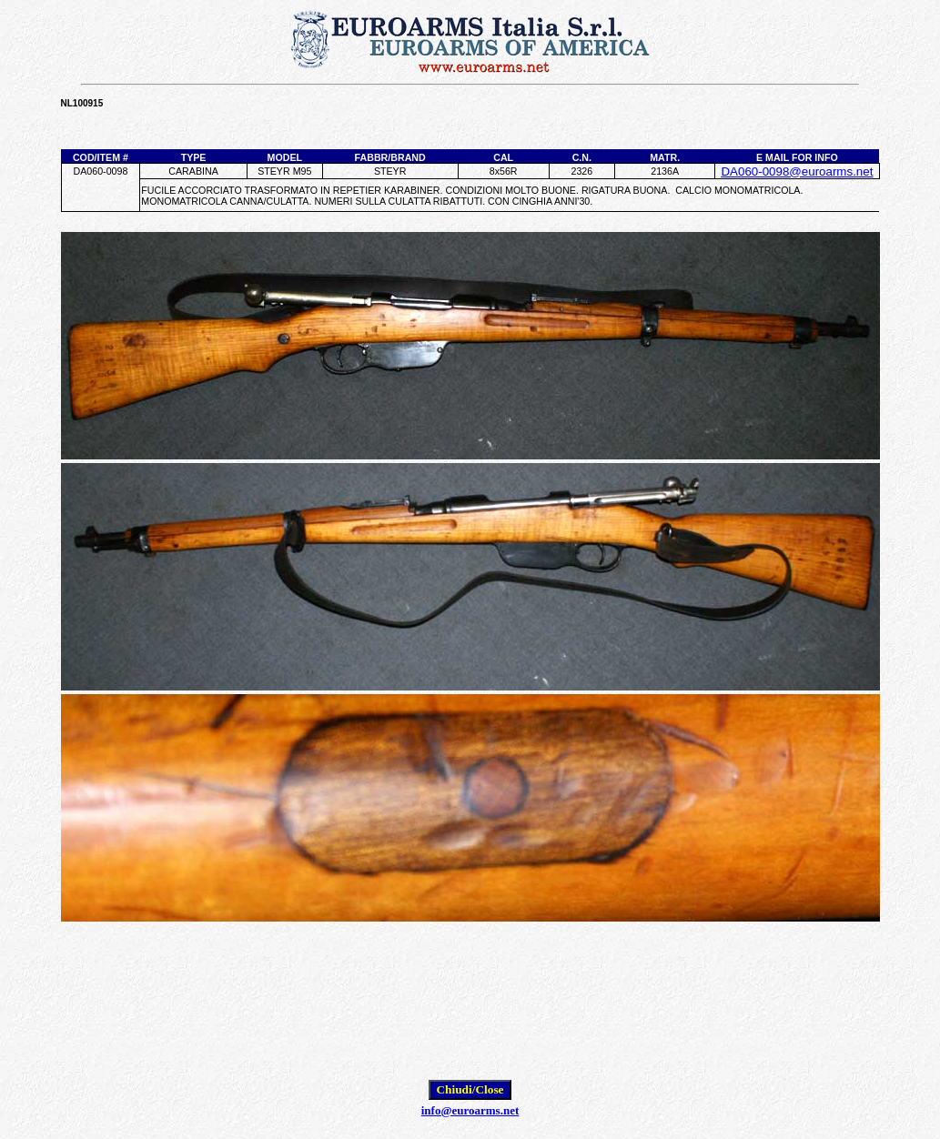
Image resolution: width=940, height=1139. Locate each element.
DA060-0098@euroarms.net (797, 171)
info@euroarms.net (470, 1110)
